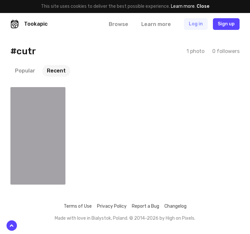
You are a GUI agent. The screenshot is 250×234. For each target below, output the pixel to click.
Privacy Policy (112, 206)
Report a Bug (145, 206)
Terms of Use (78, 206)
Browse (118, 24)
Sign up (226, 24)
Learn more (183, 6)
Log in (196, 24)
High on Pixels (180, 218)
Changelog (175, 206)
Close (203, 6)
